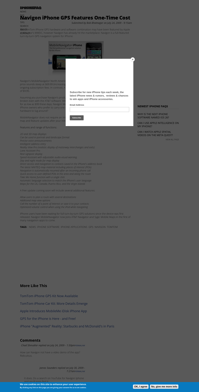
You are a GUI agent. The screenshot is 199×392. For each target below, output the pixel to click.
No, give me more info (164, 386)
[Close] (133, 59)
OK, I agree (140, 386)
